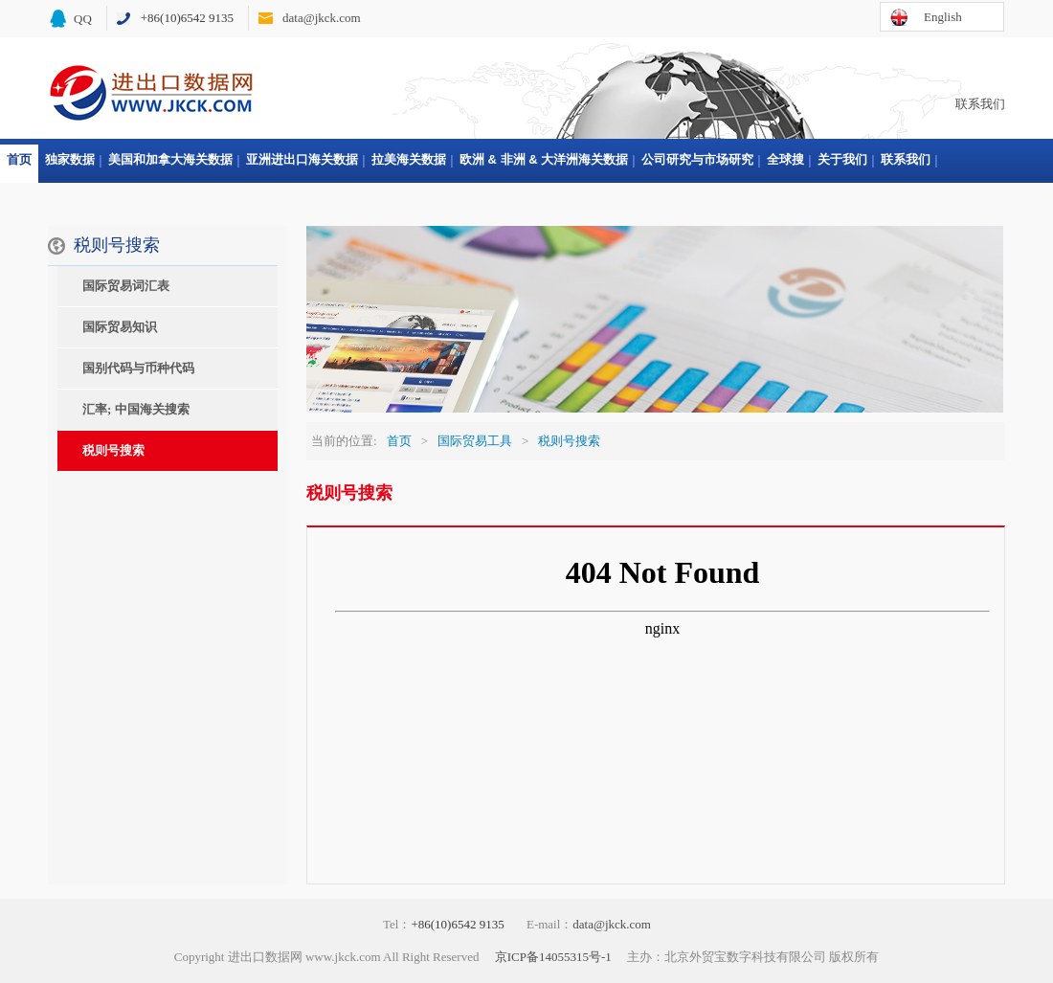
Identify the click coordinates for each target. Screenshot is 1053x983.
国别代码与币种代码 (138, 368)
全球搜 (785, 159)
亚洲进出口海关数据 (302, 159)
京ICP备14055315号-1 (553, 956)
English (943, 17)
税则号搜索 (113, 450)
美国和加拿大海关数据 (170, 159)
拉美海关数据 (408, 159)
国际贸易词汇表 (125, 286)
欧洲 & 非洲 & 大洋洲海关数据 (543, 159)
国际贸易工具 (474, 441)
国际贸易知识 (119, 327)
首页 (19, 159)
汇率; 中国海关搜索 (136, 409)
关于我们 (842, 159)
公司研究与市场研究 (697, 159)
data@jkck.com (321, 18)
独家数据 (70, 159)
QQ (83, 18)
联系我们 (980, 104)
